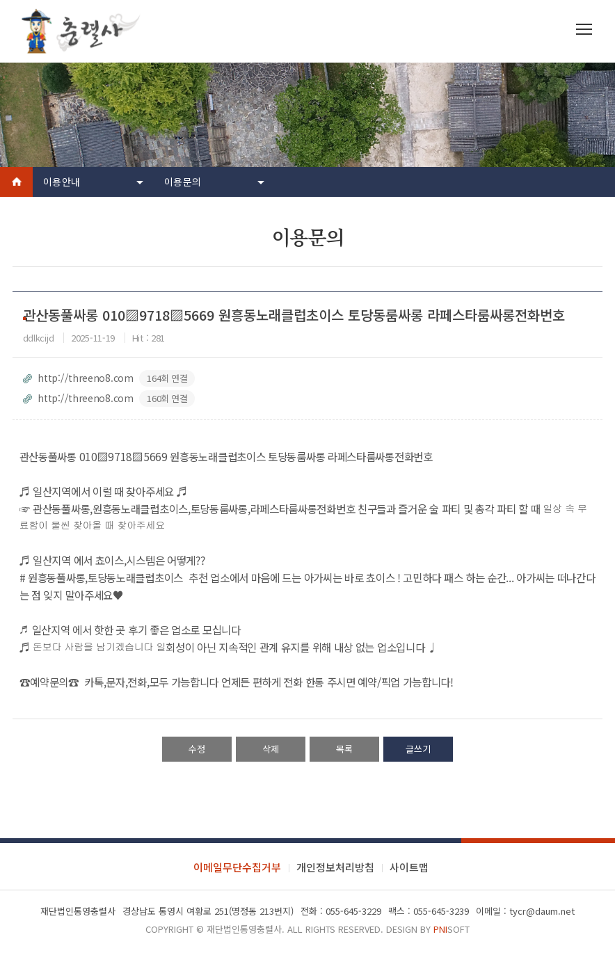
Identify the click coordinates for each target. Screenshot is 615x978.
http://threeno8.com (109, 378)
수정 (197, 748)
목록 (344, 748)
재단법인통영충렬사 (244, 929)
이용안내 (61, 182)
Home (16, 182)
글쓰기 (418, 748)
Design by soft (428, 929)
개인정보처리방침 (335, 867)
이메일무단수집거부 (237, 867)
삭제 (270, 748)
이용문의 (182, 182)
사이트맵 (409, 867)
